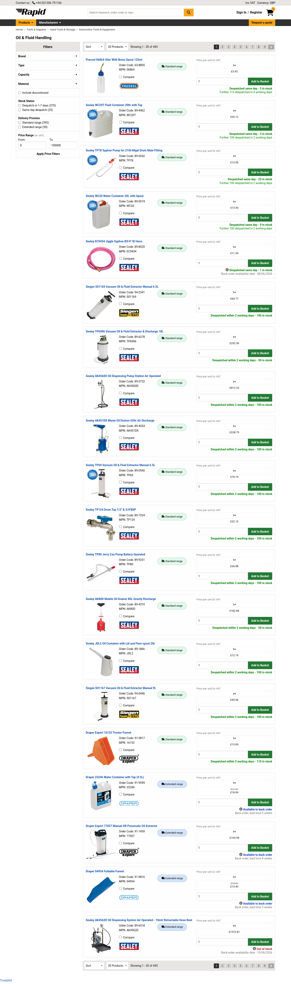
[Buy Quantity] (222, 81)
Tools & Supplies (37, 29)
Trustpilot (6, 980)
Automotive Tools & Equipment (97, 29)
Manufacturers (48, 22)
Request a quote (262, 22)
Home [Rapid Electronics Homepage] (19, 29)
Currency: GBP (266, 2)
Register (256, 12)
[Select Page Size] (117, 46)
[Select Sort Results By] (94, 46)
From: (23, 139)
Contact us (22, 2)
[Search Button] (189, 12)
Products (24, 22)
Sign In (241, 12)
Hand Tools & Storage (63, 29)
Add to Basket (260, 81)
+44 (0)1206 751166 (46, 2)
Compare (127, 77)
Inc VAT (248, 2)
